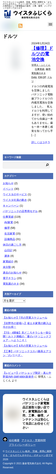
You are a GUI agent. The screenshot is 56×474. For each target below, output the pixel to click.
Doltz (34, 77)
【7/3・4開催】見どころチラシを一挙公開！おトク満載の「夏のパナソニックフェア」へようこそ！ (27, 336)
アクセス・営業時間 (34, 440)
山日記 (8, 250)
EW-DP (42, 77)
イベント (8, 188)
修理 (48, 69)
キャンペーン (11, 205)
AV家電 (8, 222)
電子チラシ (9, 278)
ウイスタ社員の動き (15, 199)
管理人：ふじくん (40, 65)
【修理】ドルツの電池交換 (42, 54)
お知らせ (8, 183)
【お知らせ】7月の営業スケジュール (25, 317)
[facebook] (9, 25)
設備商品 (9, 239)
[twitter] (4, 25)
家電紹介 (8, 261)
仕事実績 (39, 69)
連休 (7, 255)
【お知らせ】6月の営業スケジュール (25, 345)
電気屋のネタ (38, 73)
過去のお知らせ (12, 272)
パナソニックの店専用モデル (20, 211)
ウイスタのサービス (15, 194)
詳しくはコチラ (40, 142)
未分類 (7, 267)
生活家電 (9, 233)
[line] (15, 25)
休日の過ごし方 (12, 244)
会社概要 (14, 440)
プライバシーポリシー (22, 444)
